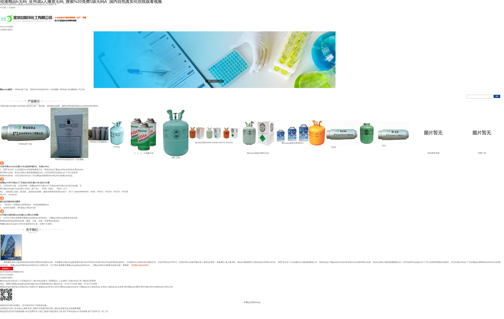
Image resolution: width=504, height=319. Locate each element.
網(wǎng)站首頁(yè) (9, 281)
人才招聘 (63, 281)
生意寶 (120, 287)
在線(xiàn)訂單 (75, 281)
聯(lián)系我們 (89, 281)
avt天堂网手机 (31, 311)
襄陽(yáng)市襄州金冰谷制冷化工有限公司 (19, 287)
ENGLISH (168, 287)
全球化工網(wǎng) (109, 287)
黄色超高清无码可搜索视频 (12, 311)
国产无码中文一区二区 (98, 311)
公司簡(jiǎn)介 (25, 281)
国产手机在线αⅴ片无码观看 (75, 311)
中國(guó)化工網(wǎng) (89, 287)
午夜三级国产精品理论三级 (50, 311)
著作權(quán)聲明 (132, 287)
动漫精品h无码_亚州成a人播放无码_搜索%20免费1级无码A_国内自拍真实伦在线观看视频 (40, 308)
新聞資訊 (53, 281)
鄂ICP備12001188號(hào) (152, 287)
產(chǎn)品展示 (40, 281)
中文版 (3, 7)
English (12, 7)
